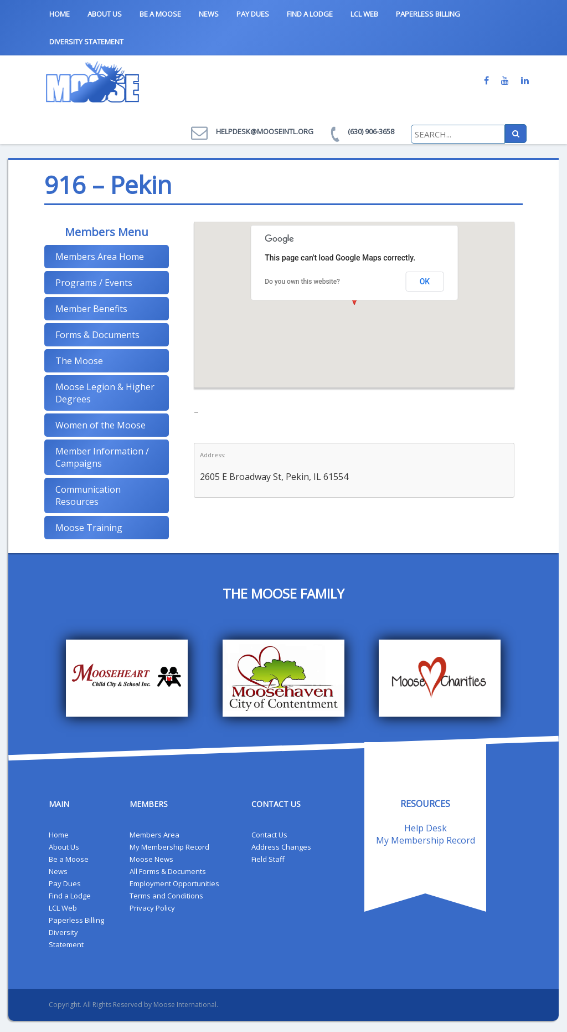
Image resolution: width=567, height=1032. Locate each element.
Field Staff (268, 859)
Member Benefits (91, 309)
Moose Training (88, 528)
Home (59, 14)
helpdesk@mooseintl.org (264, 131)
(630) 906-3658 (371, 131)
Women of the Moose (100, 425)
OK (425, 281)
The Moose (79, 361)
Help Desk (425, 828)
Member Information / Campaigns (102, 457)
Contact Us (269, 835)
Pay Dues (252, 14)
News (209, 14)
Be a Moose (160, 14)
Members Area (154, 835)
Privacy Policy (152, 908)
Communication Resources (88, 495)
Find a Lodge (310, 14)
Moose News (151, 859)
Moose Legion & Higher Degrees (104, 393)
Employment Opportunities (174, 883)
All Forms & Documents (168, 871)
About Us (104, 14)
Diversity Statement (86, 42)
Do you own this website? (302, 281)
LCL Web (364, 14)
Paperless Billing (428, 14)
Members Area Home (99, 257)
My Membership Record (169, 847)
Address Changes (281, 847)
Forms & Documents (97, 335)
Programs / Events (93, 283)
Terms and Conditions (166, 896)
